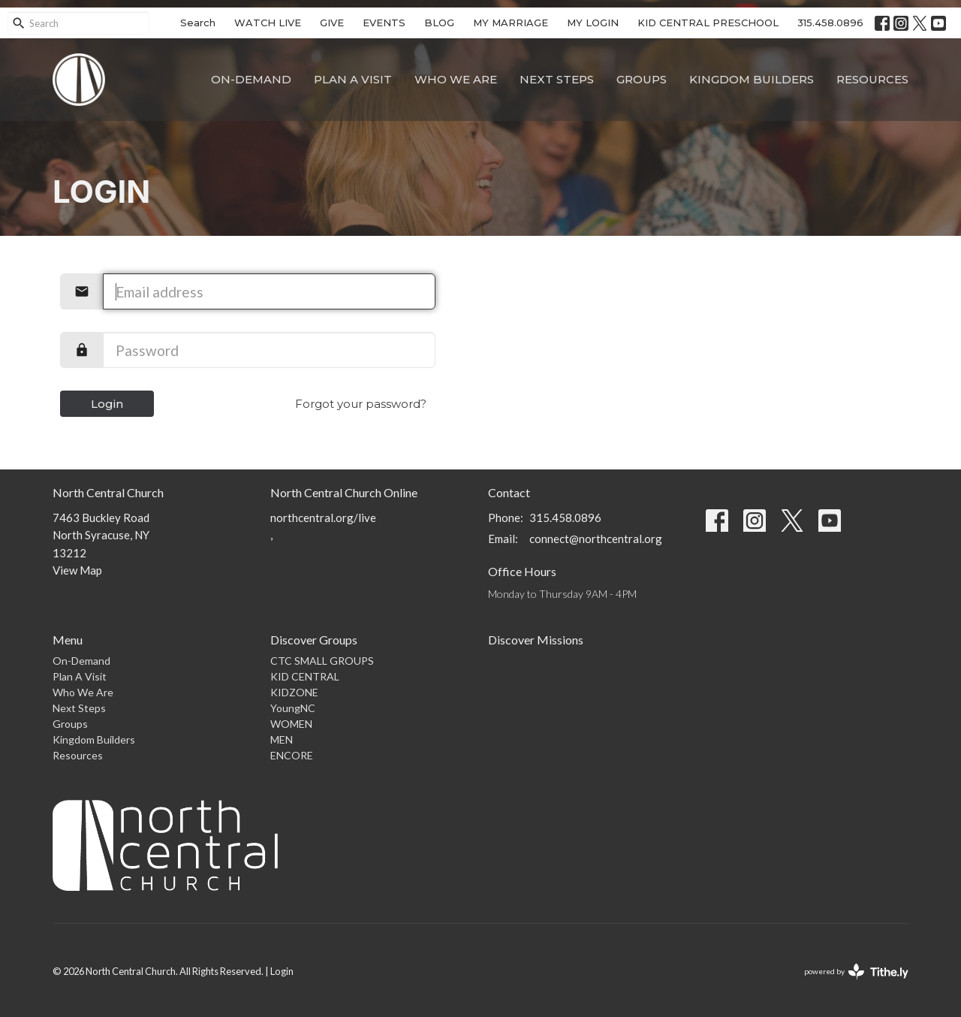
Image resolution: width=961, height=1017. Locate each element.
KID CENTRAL (304, 676)
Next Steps (557, 79)
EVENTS (384, 23)
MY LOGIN (593, 23)
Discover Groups (313, 639)
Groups (641, 79)
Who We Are (455, 79)
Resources (872, 79)
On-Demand (251, 79)
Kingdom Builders (751, 79)
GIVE (332, 23)
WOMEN (291, 723)
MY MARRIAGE (510, 23)
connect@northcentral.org (595, 538)
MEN (281, 739)
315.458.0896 (830, 23)
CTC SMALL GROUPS (322, 660)
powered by (856, 971)
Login (107, 404)
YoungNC (292, 708)
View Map (77, 570)
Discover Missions (535, 639)
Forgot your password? (360, 404)
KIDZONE (294, 692)
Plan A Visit (353, 79)
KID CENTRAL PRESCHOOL (708, 23)
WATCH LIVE (267, 23)
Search (197, 23)
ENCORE (291, 755)
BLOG (439, 23)
